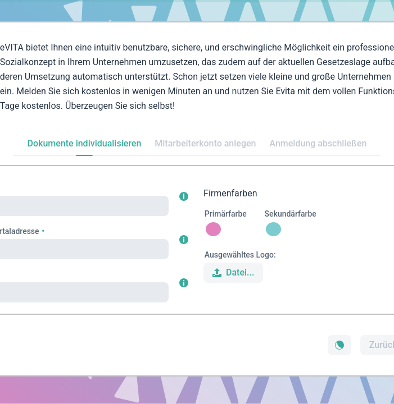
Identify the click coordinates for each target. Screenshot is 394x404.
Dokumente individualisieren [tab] (85, 143)
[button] (184, 196)
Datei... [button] (232, 272)
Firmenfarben (230, 193)
